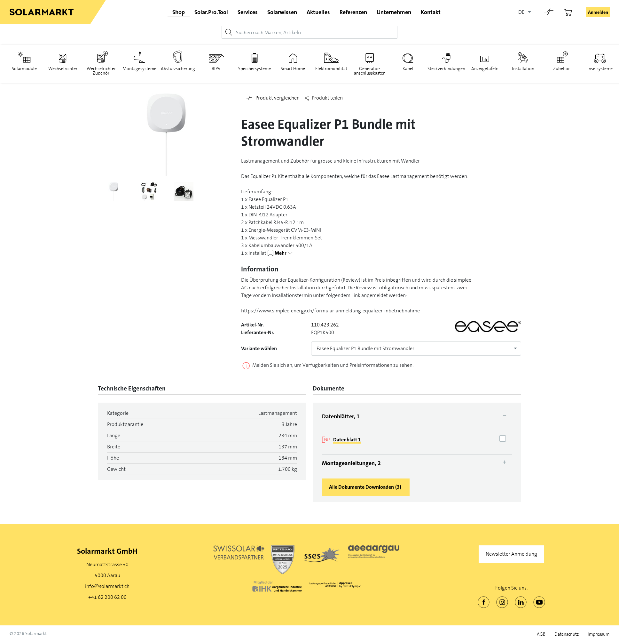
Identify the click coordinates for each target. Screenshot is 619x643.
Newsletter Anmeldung (511, 554)
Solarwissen (282, 12)
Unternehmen (394, 12)
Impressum (598, 634)
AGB (541, 634)
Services (248, 12)
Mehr (280, 253)
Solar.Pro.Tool (211, 12)
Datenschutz (566, 634)
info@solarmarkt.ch (107, 586)
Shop (178, 12)
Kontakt (431, 12)
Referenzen (353, 12)
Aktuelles (318, 12)
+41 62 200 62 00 (107, 597)
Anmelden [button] (598, 12)
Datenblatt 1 (347, 439)
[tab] (417, 416)
